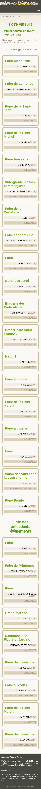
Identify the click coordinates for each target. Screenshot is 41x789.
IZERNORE (24, 286)
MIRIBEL (25, 385)
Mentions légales (10, 786)
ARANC (25, 362)
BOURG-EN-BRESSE (19, 645)
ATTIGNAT (24, 619)
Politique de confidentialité (25, 786)
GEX (27, 483)
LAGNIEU (24, 717)
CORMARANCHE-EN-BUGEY (23, 594)
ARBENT (25, 548)
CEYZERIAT (23, 691)
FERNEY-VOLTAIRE (20, 313)
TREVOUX (24, 457)
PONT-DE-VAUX (21, 339)
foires (29, 40)
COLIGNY (24, 165)
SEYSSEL (24, 434)
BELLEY (25, 411)
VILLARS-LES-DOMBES (18, 241)
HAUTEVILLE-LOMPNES (17, 89)
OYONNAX (24, 66)
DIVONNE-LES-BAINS (19, 191)
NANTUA (25, 116)
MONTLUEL (23, 263)
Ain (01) (23, 42)
